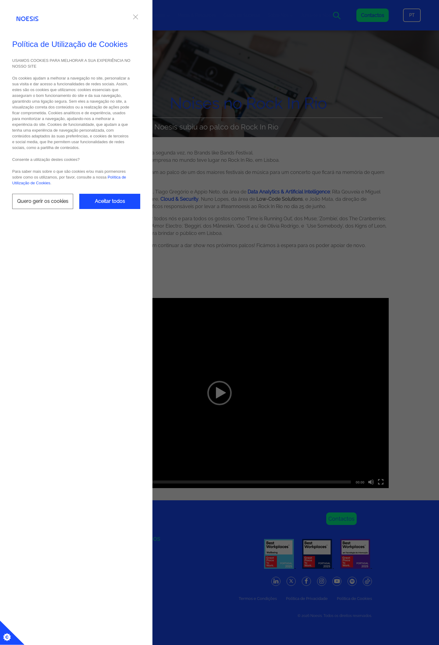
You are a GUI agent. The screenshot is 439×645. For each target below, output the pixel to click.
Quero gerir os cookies (42, 201)
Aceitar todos (110, 201)
